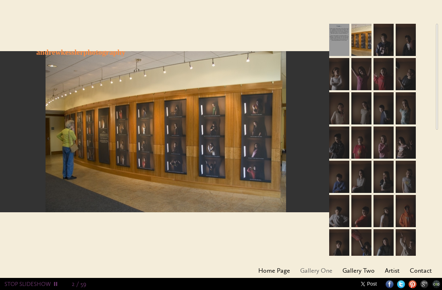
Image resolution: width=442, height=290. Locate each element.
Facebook (389, 284)
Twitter (401, 284)
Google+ (424, 284)
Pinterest (413, 284)
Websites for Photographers (436, 284)
